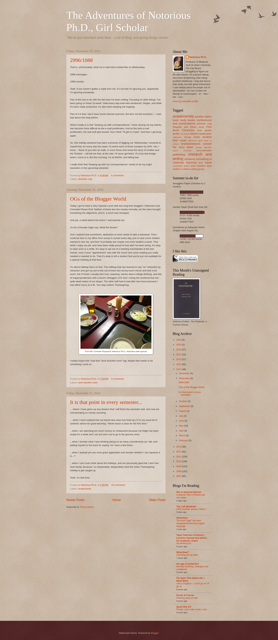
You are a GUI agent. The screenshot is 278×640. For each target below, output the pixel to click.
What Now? (182, 552)
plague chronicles (182, 151)
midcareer (177, 137)
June (182, 420)
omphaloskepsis (191, 143)
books (191, 120)
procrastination (204, 150)
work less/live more (87, 382)
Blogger (155, 633)
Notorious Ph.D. (198, 57)
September (185, 406)
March (182, 435)
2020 (179, 339)
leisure (194, 133)
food (200, 130)
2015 (179, 364)
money (187, 137)
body (183, 120)
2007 (179, 476)
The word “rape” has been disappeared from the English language (190, 523)
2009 (179, 466)
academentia (84, 488)
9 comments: (118, 379)
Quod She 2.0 (183, 606)
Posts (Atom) (86, 507)
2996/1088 (81, 60)
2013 (179, 446)
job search (185, 134)
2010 (179, 461)
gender (208, 130)
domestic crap (85, 179)
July (181, 416)
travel (208, 162)
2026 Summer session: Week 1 (191, 509)
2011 (179, 456)
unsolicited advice (181, 166)
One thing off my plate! (187, 555)
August (183, 411)
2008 (179, 471)
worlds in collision (181, 169)
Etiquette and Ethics (184, 127)
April (181, 430)
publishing (179, 154)
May (181, 425)
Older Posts (157, 500)
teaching (191, 162)
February (184, 440)
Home (116, 500)
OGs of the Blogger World (98, 199)
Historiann (182, 517)
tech (201, 162)
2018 (179, 349)
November (184, 378)
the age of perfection (187, 563)
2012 (179, 451)
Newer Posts (75, 500)
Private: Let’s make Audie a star (191, 609)
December (184, 373)
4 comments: (118, 175)
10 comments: (118, 485)
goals (176, 133)
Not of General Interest (188, 492)
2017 (179, 354)
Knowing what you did (187, 598)
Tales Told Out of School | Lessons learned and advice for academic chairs (191, 538)
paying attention (204, 147)
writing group (197, 169)
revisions (189, 158)
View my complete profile (185, 101)
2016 (179, 359)
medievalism (205, 133)
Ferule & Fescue (185, 595)
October (183, 401)
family (201, 127)
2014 (179, 369)
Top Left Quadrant (186, 506)
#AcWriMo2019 (183, 543)
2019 (179, 344)
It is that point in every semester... (106, 402)
